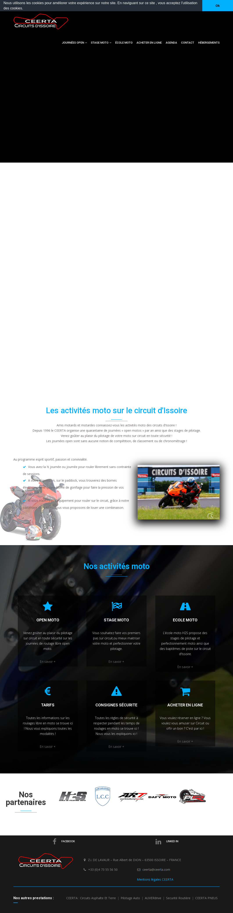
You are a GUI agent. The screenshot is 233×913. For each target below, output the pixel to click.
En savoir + (48, 661)
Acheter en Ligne (149, 42)
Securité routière (178, 898)
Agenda (171, 42)
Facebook (64, 841)
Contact (187, 42)
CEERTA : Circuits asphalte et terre (91, 898)
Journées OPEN (74, 42)
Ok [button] (217, 5)
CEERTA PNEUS (206, 898)
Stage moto (101, 42)
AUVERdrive (153, 898)
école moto (124, 42)
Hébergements (209, 42)
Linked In (167, 841)
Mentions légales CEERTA (155, 879)
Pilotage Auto (130, 898)
